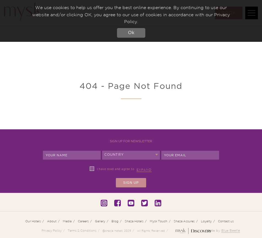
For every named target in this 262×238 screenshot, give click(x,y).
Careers (83, 221)
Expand (144, 169)
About (51, 221)
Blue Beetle (230, 230)
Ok (131, 33)
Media (67, 221)
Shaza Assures (184, 221)
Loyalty (206, 221)
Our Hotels (33, 221)
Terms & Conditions (82, 230)
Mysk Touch (158, 221)
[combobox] (131, 155)
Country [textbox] (114, 154)
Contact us (226, 221)
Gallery (100, 221)
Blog (114, 221)
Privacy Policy (52, 230)
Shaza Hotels (134, 221)
